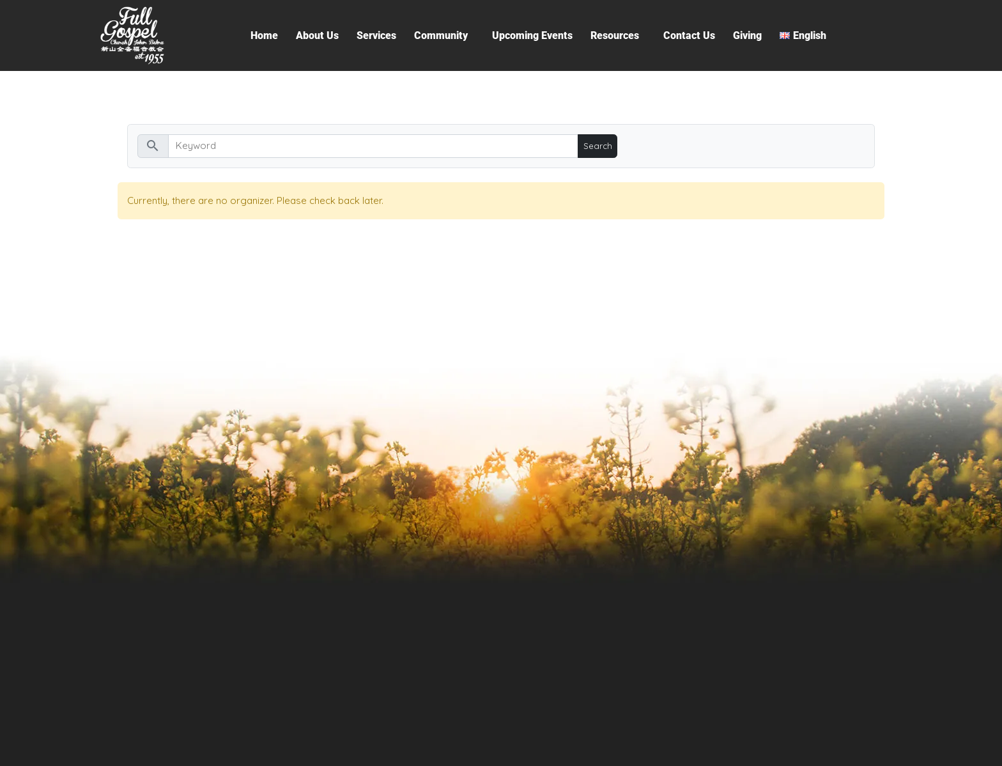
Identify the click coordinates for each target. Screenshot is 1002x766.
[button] (444, 35)
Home (264, 35)
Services (376, 35)
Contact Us (689, 35)
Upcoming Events (532, 35)
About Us (317, 35)
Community (441, 35)
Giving (747, 35)
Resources (614, 35)
